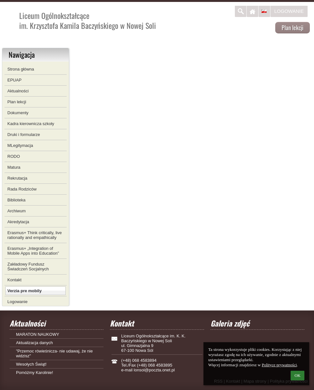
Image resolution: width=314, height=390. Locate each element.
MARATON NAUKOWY (37, 334)
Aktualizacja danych (34, 342)
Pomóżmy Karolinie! (34, 372)
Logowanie (289, 11)
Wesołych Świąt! (31, 364)
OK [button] (297, 375)
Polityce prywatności (279, 364)
